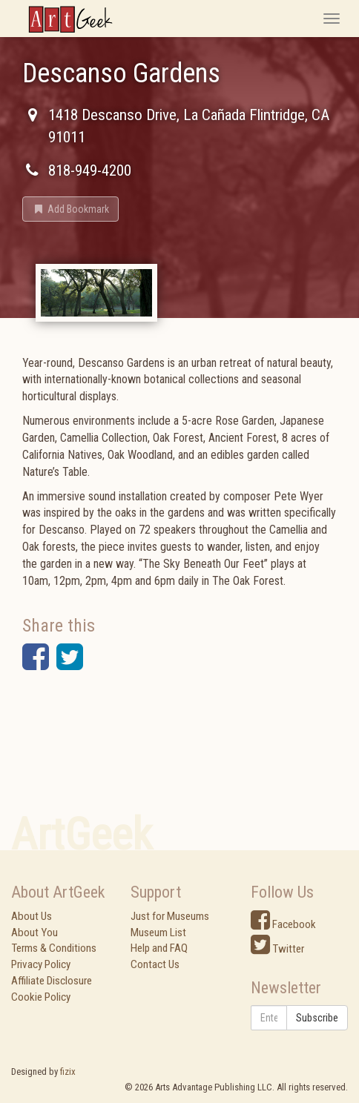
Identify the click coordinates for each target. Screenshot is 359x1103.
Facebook (283, 924)
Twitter (277, 948)
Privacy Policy (40, 964)
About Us (31, 916)
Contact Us (155, 964)
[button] (70, 209)
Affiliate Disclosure (51, 980)
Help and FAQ (159, 948)
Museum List (158, 932)
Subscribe (317, 1018)
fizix (68, 1071)
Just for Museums (170, 916)
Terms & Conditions (53, 948)
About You (34, 932)
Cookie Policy (40, 997)
